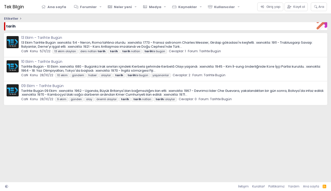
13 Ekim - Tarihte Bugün (41, 37)
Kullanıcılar (224, 7)
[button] (100, 7)
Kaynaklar (187, 7)
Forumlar (88, 7)
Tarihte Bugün (210, 51)
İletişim (243, 186)
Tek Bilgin (14, 7)
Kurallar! (258, 186)
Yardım (293, 186)
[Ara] (319, 7)
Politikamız (276, 186)
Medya (155, 7)
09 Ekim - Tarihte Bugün (42, 85)
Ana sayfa (56, 7)
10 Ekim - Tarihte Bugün (41, 61)
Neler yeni (123, 7)
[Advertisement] (155, 141)
